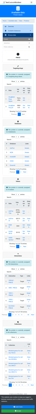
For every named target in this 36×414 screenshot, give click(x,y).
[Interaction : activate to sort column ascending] (13, 276)
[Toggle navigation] (31, 2)
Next (24, 172)
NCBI (11, 152)
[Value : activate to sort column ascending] (19, 90)
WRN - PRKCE (13, 288)
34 (28, 315)
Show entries (18, 81)
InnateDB (13, 157)
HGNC (12, 161)
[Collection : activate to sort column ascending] (17, 345)
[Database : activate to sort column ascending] (15, 144)
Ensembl (12, 165)
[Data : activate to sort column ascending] (12, 90)
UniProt (12, 148)
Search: (18, 84)
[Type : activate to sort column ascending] (22, 276)
